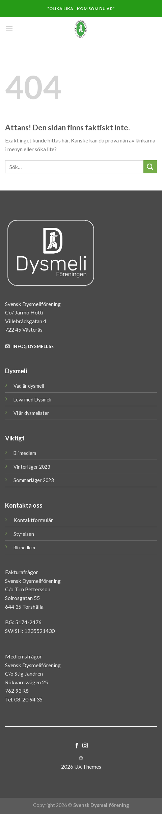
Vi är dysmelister (31, 413)
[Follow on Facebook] (77, 746)
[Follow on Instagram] (85, 746)
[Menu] (9, 28)
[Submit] (150, 166)
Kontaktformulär (33, 520)
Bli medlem (25, 453)
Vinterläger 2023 (32, 467)
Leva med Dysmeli (32, 399)
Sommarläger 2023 (34, 480)
